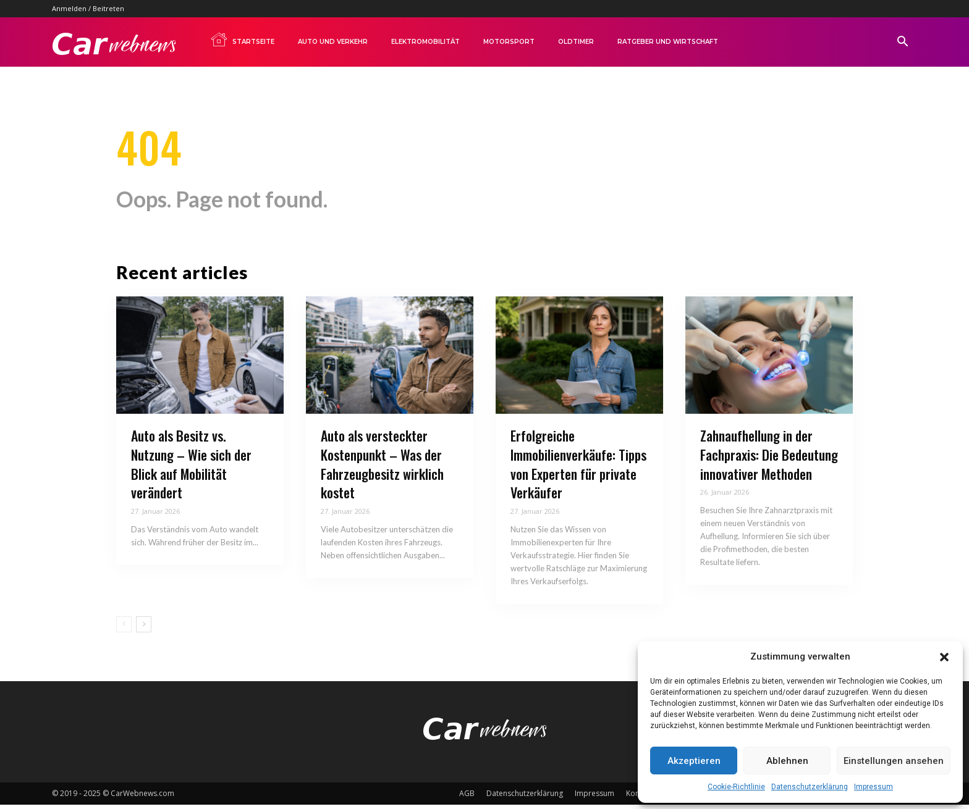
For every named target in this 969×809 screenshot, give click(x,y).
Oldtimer (576, 42)
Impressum (873, 786)
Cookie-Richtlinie (736, 786)
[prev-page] (124, 628)
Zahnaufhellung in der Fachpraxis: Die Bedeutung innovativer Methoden (769, 458)
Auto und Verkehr (333, 42)
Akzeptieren (694, 760)
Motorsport (509, 42)
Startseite (242, 39)
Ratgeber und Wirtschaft (667, 42)
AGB (467, 797)
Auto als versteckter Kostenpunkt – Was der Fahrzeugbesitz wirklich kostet (382, 467)
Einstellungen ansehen (894, 760)
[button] (944, 657)
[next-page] (143, 628)
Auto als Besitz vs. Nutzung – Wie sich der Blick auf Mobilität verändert (191, 467)
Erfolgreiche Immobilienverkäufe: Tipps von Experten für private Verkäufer (578, 467)
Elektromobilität (425, 42)
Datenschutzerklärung (809, 786)
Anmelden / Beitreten (88, 8)
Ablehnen (787, 760)
